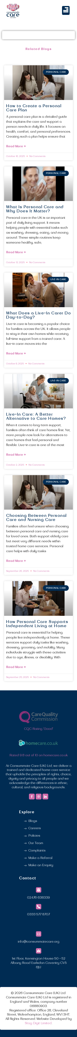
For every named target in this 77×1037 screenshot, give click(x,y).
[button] (66, 10)
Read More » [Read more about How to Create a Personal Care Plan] (16, 146)
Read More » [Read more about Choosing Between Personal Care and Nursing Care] (16, 561)
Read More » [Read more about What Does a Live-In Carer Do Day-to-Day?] (16, 353)
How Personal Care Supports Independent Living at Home (37, 624)
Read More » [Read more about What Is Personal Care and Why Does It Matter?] (16, 252)
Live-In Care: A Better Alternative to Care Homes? (36, 417)
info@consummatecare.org (38, 941)
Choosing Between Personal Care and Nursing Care (36, 518)
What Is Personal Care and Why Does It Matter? (35, 209)
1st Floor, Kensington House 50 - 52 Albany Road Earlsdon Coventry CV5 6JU (38, 963)
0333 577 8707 (38, 914)
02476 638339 (38, 897)
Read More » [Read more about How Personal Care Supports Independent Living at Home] (16, 667)
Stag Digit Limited (38, 1023)
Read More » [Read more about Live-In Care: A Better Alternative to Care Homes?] (16, 454)
